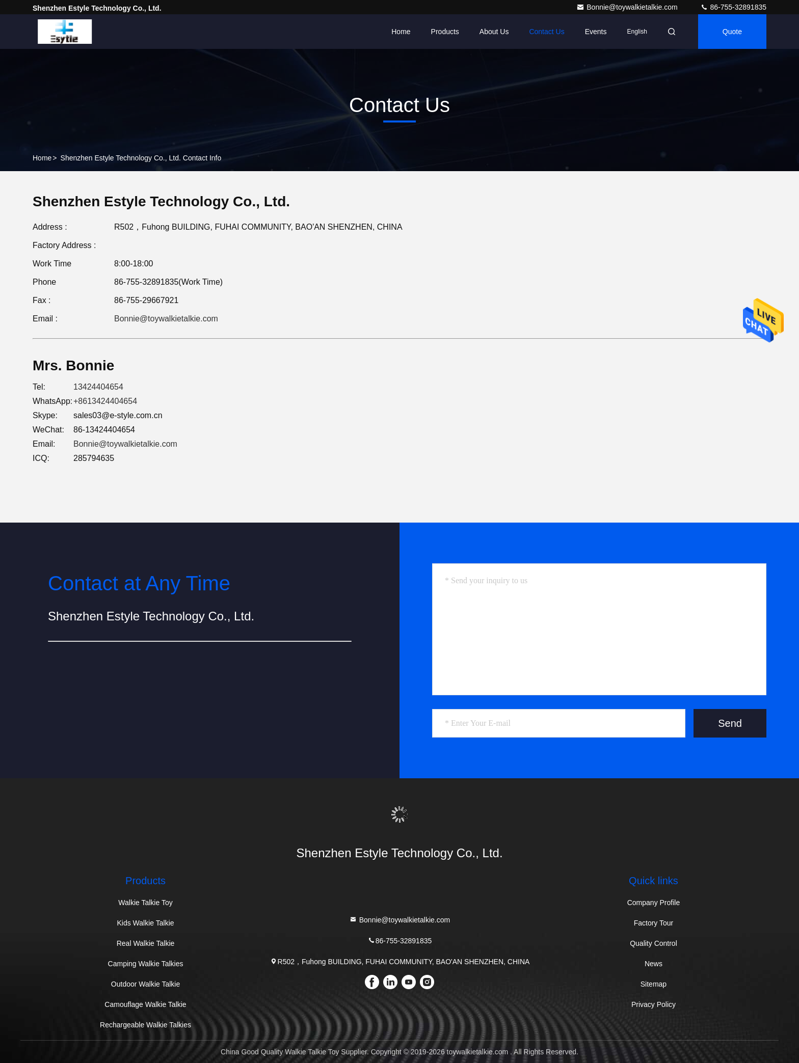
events (596, 32)
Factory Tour (654, 923)
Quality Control (653, 943)
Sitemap (654, 984)
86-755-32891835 (733, 7)
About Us (494, 32)
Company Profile (653, 902)
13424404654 (98, 387)
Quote (732, 32)
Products (445, 32)
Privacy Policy (653, 1004)
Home (400, 32)
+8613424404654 (105, 401)
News (653, 964)
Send (730, 723)
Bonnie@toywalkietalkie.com (627, 7)
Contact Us (546, 32)
